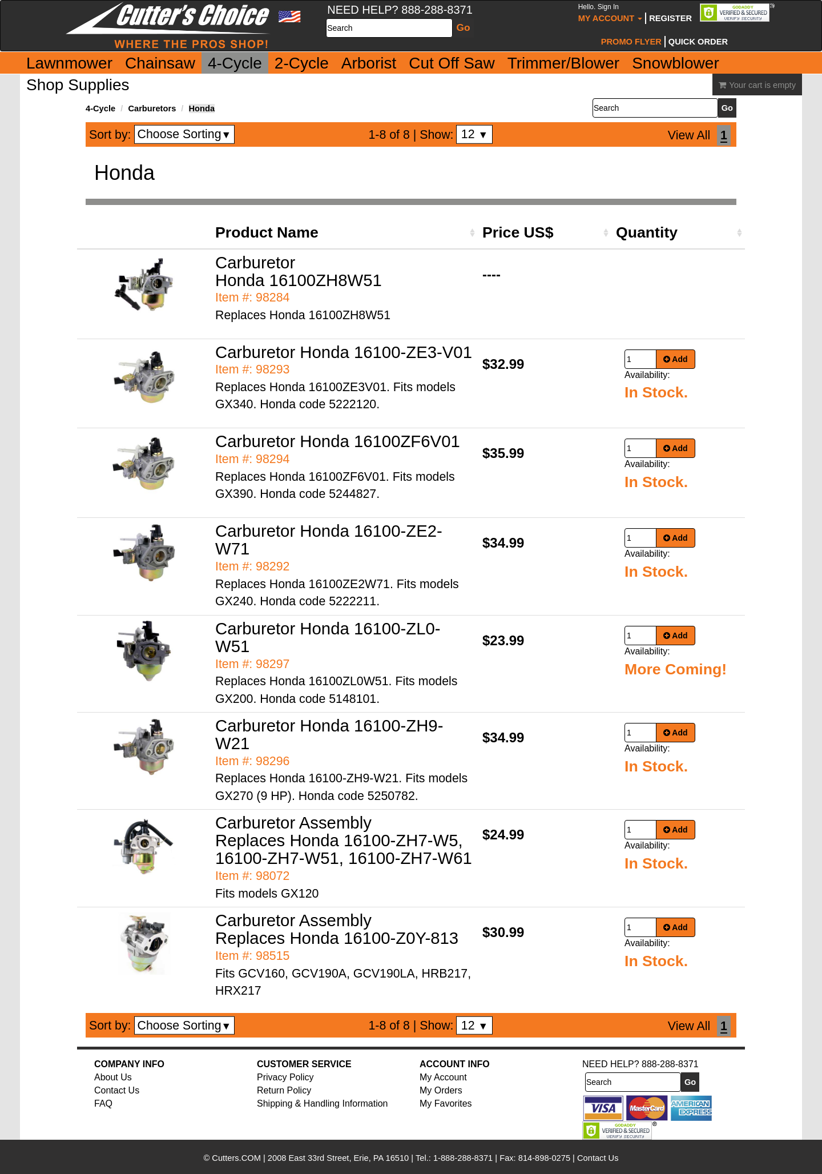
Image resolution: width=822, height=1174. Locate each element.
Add (675, 359)
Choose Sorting (185, 134)
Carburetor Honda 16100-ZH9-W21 (329, 734)
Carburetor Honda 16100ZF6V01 (337, 441)
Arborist (368, 63)
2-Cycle (302, 63)
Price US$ (517, 232)
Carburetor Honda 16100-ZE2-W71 (328, 539)
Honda (202, 108)
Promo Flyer (631, 41)
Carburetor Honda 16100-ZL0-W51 (328, 637)
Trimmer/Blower (563, 63)
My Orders (441, 1090)
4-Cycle (235, 63)
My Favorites (446, 1103)
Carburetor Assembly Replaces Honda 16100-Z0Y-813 (336, 929)
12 (474, 134)
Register (670, 18)
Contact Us (116, 1090)
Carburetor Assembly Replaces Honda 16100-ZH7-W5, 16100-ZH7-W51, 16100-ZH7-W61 (343, 840)
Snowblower (675, 63)
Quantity (647, 232)
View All (689, 135)
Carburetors (152, 108)
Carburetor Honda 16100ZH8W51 (298, 271)
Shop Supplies (78, 85)
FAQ (103, 1103)
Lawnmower (69, 63)
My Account (610, 13)
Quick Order (698, 41)
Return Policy (284, 1090)
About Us (113, 1077)
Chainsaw (160, 63)
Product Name (267, 232)
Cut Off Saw (451, 63)
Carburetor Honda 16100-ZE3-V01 (343, 352)
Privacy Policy (285, 1077)
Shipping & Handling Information (322, 1103)
